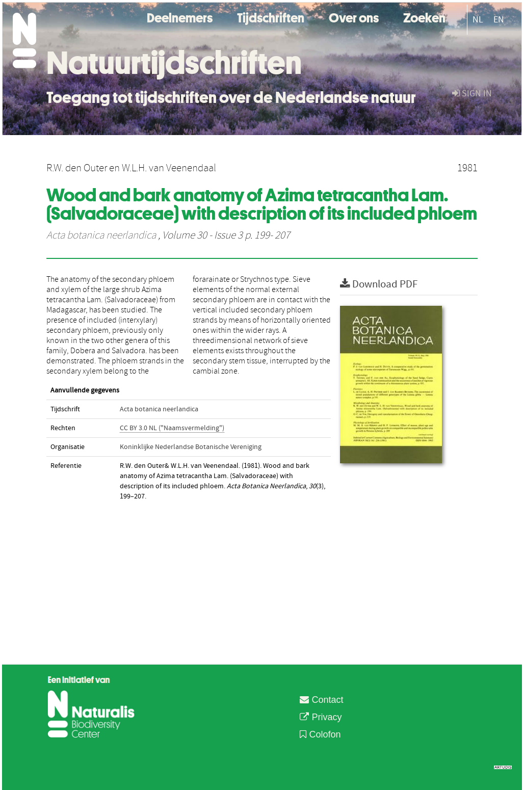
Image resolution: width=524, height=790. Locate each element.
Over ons (354, 16)
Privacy (321, 717)
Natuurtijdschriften (174, 63)
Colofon (320, 734)
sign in (472, 93)
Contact (321, 700)
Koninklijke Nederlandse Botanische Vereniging (190, 447)
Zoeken (424, 16)
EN (498, 19)
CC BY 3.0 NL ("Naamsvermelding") (172, 428)
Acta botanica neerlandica (101, 235)
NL (478, 19)
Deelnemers (180, 16)
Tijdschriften (270, 16)
